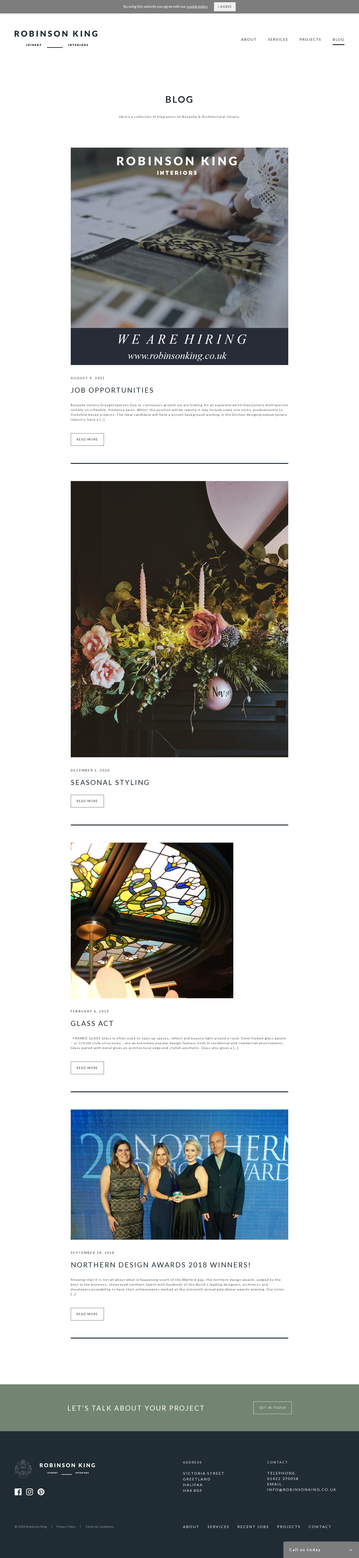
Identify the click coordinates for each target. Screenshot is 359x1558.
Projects (310, 39)
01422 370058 (283, 1478)
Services (278, 39)
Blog (338, 39)
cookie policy (197, 6)
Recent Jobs (253, 1526)
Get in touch (272, 1407)
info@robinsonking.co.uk (302, 1489)
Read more (87, 439)
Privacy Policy (66, 1526)
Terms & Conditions (99, 1526)
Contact (320, 1526)
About (249, 39)
